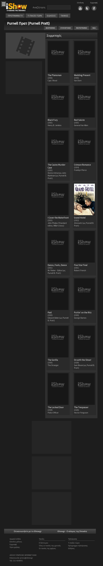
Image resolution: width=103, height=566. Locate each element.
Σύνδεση (80, 2)
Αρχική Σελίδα (15, 539)
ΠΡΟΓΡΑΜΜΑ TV (15, 15)
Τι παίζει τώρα (74, 543)
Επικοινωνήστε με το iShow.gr (28, 531)
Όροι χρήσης (15, 547)
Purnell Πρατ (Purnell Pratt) (28, 23)
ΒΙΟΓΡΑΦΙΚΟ (50, 28)
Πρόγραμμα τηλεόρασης (78, 545)
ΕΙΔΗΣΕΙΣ (51, 15)
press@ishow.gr (26, 558)
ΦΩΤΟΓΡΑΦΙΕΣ (81, 28)
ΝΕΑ (94, 28)
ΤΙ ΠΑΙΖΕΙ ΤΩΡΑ (35, 15)
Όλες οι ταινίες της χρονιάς (50, 545)
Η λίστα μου (43, 543)
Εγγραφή (93, 2)
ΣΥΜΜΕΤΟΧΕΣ (65, 28)
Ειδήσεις (71, 548)
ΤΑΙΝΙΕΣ (64, 15)
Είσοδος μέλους (16, 541)
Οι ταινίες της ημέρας (47, 548)
